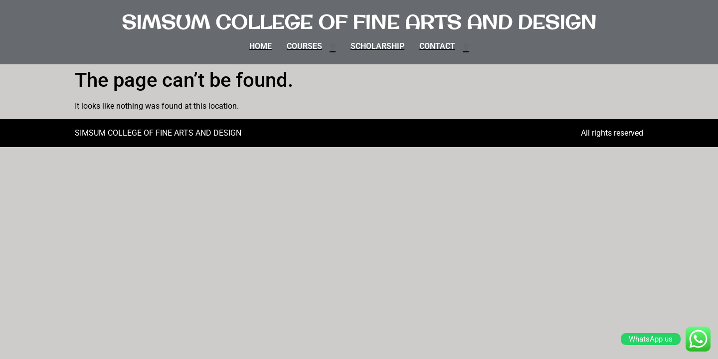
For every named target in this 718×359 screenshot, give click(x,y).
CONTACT (437, 46)
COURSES (304, 46)
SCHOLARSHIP (377, 46)
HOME (260, 46)
